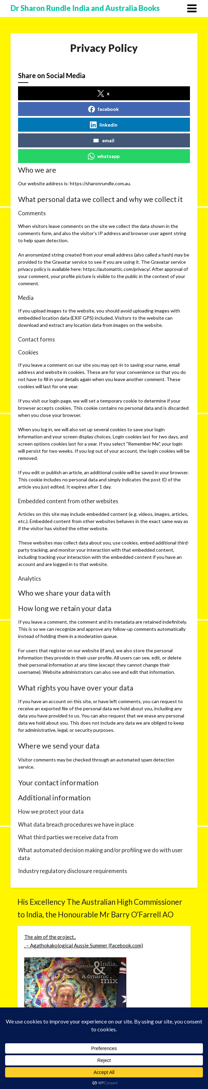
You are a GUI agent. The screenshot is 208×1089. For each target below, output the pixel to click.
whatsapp (103, 156)
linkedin (103, 124)
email (103, 140)
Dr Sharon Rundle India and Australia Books (85, 8)
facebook (103, 109)
